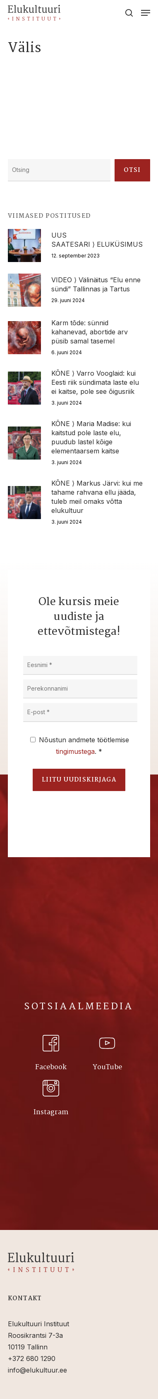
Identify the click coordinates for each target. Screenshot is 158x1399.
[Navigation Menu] (145, 13)
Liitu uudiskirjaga (79, 780)
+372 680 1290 (31, 1358)
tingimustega (75, 751)
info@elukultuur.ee (37, 1370)
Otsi (132, 170)
